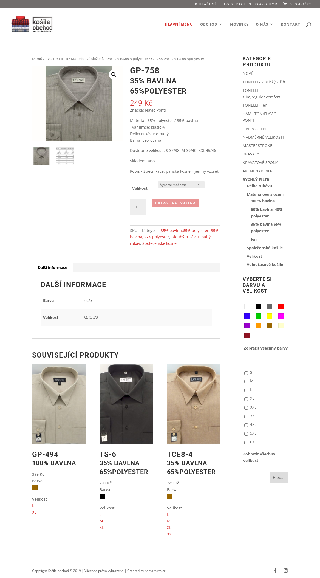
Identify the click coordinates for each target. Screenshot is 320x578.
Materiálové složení (87, 58)
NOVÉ (248, 73)
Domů (37, 58)
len (254, 239)
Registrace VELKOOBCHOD (250, 5)
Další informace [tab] (52, 267)
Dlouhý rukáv (183, 236)
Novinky (239, 24)
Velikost (140, 188)
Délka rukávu (259, 185)
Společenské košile (159, 243)
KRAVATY (251, 154)
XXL (170, 534)
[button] (114, 75)
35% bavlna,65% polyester (127, 58)
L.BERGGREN (254, 128)
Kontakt (290, 24)
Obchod (208, 24)
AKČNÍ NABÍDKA (257, 171)
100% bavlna (263, 200)
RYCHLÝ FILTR (56, 58)
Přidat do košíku (175, 202)
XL (34, 512)
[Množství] (138, 207)
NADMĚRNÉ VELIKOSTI (263, 137)
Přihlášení (204, 5)
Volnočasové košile (265, 264)
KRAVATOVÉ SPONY (260, 162)
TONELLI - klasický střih (264, 81)
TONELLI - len (255, 105)
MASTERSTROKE (257, 145)
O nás (262, 24)
